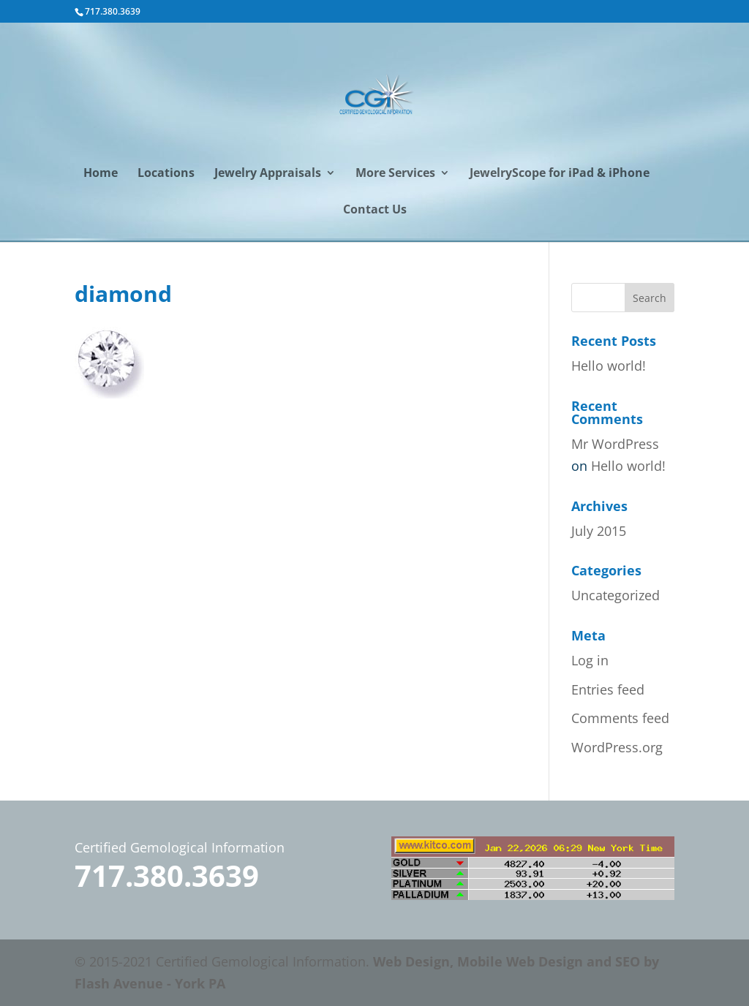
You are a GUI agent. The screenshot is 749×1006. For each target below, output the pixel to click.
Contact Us (375, 210)
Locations (166, 174)
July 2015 (598, 531)
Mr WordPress (615, 444)
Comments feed (620, 718)
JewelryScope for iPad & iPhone (560, 174)
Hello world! (608, 365)
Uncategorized (615, 595)
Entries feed (607, 689)
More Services (395, 174)
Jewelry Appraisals (267, 174)
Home (100, 174)
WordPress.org (617, 747)
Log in (590, 660)
